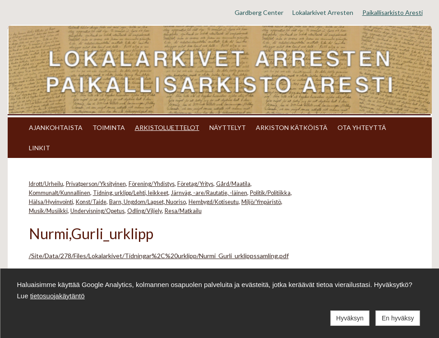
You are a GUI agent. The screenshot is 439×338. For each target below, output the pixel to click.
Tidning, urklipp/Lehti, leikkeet (130, 193)
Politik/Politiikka (270, 193)
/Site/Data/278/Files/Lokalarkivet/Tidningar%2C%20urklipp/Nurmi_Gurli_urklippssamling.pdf (159, 255)
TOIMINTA (108, 127)
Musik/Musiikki (48, 211)
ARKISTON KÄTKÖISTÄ (292, 127)
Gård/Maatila (233, 184)
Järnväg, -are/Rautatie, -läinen (209, 193)
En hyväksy (398, 318)
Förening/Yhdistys (152, 184)
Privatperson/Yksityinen (96, 184)
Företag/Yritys (195, 184)
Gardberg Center (259, 12)
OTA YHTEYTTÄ (361, 127)
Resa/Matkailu (183, 211)
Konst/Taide (91, 202)
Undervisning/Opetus (97, 211)
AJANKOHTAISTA (56, 127)
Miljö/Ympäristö (261, 202)
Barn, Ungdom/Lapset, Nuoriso (147, 202)
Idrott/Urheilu (46, 184)
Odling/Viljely (144, 211)
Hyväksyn (350, 318)
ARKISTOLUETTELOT (167, 127)
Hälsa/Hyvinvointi (51, 202)
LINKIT (39, 148)
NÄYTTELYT (227, 127)
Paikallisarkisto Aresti (392, 12)
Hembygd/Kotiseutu (214, 202)
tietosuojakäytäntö (57, 296)
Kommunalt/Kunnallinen (59, 193)
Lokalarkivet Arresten (322, 12)
